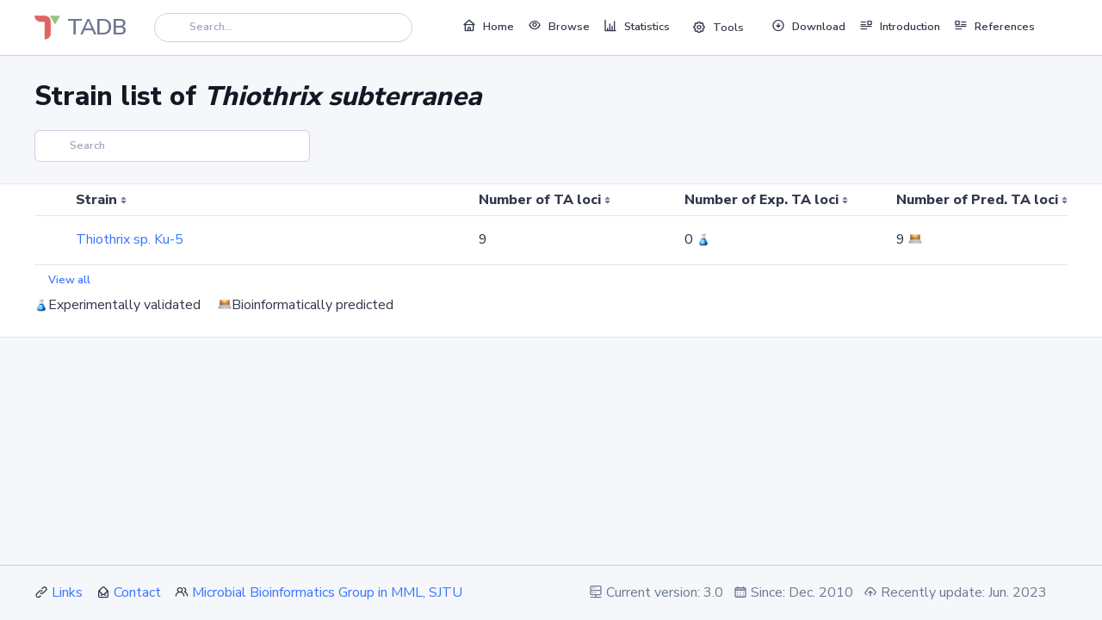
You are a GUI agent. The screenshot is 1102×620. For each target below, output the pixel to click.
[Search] (283, 27)
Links (67, 592)
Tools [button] (718, 27)
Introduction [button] (899, 25)
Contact (137, 592)
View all (69, 280)
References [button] (994, 25)
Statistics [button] (637, 25)
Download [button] (808, 25)
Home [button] (488, 25)
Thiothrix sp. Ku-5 (129, 239)
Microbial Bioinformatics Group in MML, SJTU (327, 592)
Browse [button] (559, 25)
